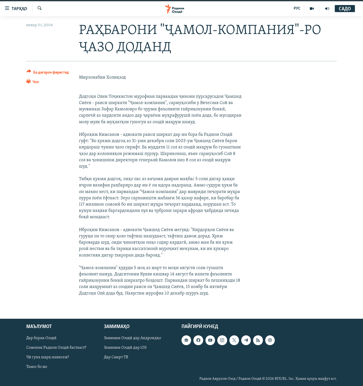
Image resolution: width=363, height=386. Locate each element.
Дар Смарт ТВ (116, 357)
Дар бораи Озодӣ (41, 338)
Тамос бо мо (36, 367)
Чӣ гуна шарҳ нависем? (47, 357)
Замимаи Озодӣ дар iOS (125, 348)
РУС (297, 9)
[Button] (47, 73)
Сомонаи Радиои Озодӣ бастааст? (56, 348)
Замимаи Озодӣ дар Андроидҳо (132, 338)
